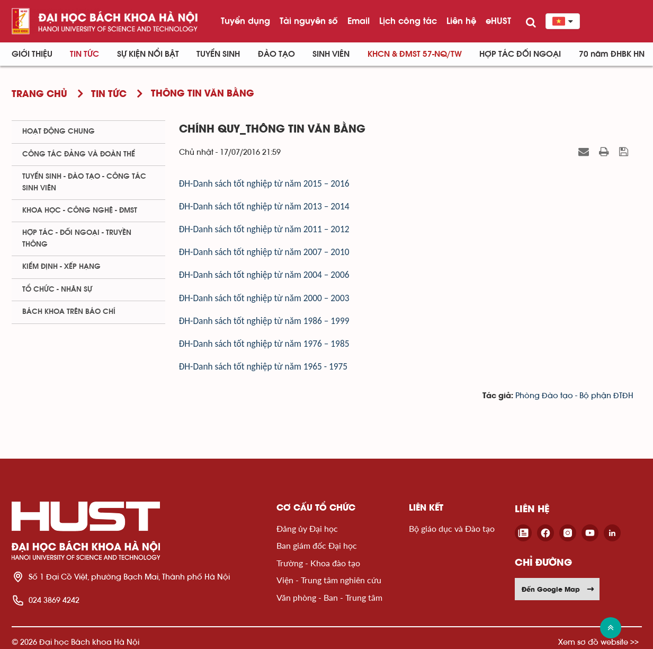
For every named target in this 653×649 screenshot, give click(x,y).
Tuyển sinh (218, 54)
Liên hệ (461, 21)
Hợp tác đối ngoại (520, 54)
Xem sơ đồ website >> (598, 642)
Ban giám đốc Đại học (316, 545)
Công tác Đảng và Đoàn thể (78, 154)
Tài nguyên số (309, 21)
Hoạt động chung (58, 131)
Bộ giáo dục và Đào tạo (452, 528)
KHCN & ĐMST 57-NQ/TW (415, 54)
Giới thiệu (32, 54)
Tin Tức (84, 54)
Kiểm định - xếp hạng (61, 266)
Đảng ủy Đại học (307, 528)
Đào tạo (276, 54)
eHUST (498, 21)
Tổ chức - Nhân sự (57, 289)
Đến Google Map (558, 589)
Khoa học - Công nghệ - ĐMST (79, 210)
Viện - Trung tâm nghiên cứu (328, 580)
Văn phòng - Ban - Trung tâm (329, 597)
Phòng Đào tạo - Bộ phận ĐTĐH (574, 396)
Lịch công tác (408, 21)
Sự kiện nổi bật (148, 54)
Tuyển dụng (245, 21)
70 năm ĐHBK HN (612, 54)
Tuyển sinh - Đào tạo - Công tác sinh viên (84, 182)
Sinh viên (331, 54)
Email (358, 21)
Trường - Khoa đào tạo (318, 563)
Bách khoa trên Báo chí (68, 311)
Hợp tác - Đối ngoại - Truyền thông (76, 238)
